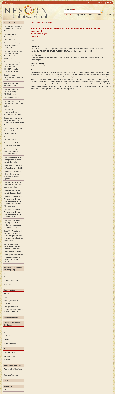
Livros (6, 297)
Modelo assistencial (38, 66)
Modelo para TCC (10, 343)
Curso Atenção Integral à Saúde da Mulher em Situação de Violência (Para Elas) (14, 121)
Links (6, 381)
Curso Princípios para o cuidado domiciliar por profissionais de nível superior (12, 175)
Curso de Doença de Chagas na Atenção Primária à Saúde (11, 91)
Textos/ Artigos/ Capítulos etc (13, 370)
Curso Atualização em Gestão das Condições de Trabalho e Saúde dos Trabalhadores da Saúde (13, 247)
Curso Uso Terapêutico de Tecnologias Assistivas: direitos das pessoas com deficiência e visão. (13, 213)
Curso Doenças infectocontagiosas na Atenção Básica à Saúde (13, 112)
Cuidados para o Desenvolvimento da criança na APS (11, 37)
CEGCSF (7, 328)
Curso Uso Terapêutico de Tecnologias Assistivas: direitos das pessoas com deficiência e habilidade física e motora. (13, 201)
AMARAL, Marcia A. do (39, 49)
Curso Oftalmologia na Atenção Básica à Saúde (13, 192)
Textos (6, 273)
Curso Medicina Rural (11, 98)
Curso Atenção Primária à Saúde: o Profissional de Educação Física (13, 131)
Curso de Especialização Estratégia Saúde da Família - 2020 (13, 45)
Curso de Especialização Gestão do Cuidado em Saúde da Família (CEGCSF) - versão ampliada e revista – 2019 (13, 66)
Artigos (49, 23)
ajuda (73, 9)
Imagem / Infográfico (11, 280)
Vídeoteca (7, 349)
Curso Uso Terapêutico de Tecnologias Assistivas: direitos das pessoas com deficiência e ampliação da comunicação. (13, 235)
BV (32, 23)
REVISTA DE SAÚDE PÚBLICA (51, 51)
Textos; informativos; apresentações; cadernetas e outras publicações (13, 309)
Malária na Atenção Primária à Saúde (11, 84)
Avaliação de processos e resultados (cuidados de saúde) (51, 57)
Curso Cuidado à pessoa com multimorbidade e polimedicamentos (13, 151)
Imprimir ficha (35, 36)
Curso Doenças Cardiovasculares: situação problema (13, 77)
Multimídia (7, 284)
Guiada (66, 14)
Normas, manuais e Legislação (11, 302)
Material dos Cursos (11, 23)
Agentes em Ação (10, 356)
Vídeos (6, 277)
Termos (71, 14)
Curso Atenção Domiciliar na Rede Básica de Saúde (13, 167)
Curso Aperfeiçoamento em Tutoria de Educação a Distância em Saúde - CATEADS (14, 258)
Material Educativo (11, 317)
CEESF (6, 332)
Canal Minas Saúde (11, 352)
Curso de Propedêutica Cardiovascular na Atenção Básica (13, 103)
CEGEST (7, 339)
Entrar (6, 390)
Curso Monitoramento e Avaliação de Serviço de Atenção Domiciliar (12, 159)
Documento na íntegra (39, 34)
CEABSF (7, 336)
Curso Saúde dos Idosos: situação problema (13, 138)
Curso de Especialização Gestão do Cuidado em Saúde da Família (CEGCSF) (13, 54)
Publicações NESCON (12, 365)
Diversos (7, 360)
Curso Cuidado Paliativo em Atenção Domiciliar (12, 144)
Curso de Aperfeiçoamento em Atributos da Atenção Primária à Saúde (13, 28)
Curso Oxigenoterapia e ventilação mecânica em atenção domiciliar (12, 184)
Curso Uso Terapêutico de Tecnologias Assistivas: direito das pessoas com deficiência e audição (13, 223)
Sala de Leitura (40, 23)
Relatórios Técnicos (11, 375)
